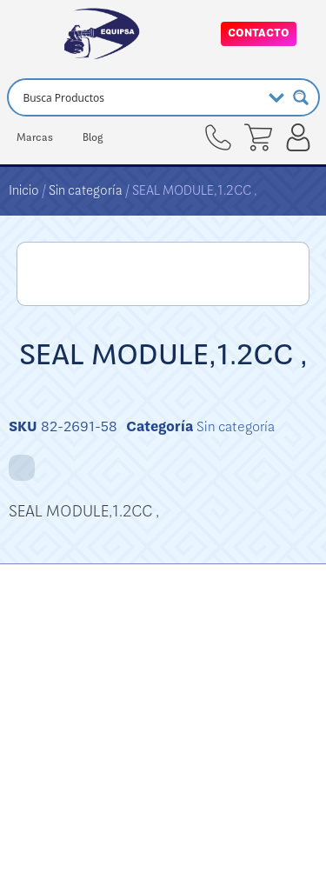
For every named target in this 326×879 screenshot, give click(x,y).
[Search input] (139, 97)
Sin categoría (86, 190)
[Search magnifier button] (301, 97)
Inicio (24, 190)
